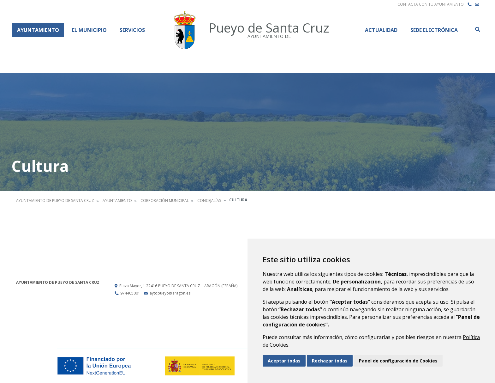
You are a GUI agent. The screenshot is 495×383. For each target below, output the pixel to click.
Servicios (132, 30)
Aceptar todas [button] (284, 361)
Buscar (477, 29)
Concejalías (209, 200)
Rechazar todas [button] (330, 361)
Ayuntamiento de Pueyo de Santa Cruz (55, 200)
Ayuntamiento (38, 30)
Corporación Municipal (164, 200)
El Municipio (89, 30)
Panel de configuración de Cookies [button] (398, 361)
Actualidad (381, 30)
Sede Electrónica (434, 30)
